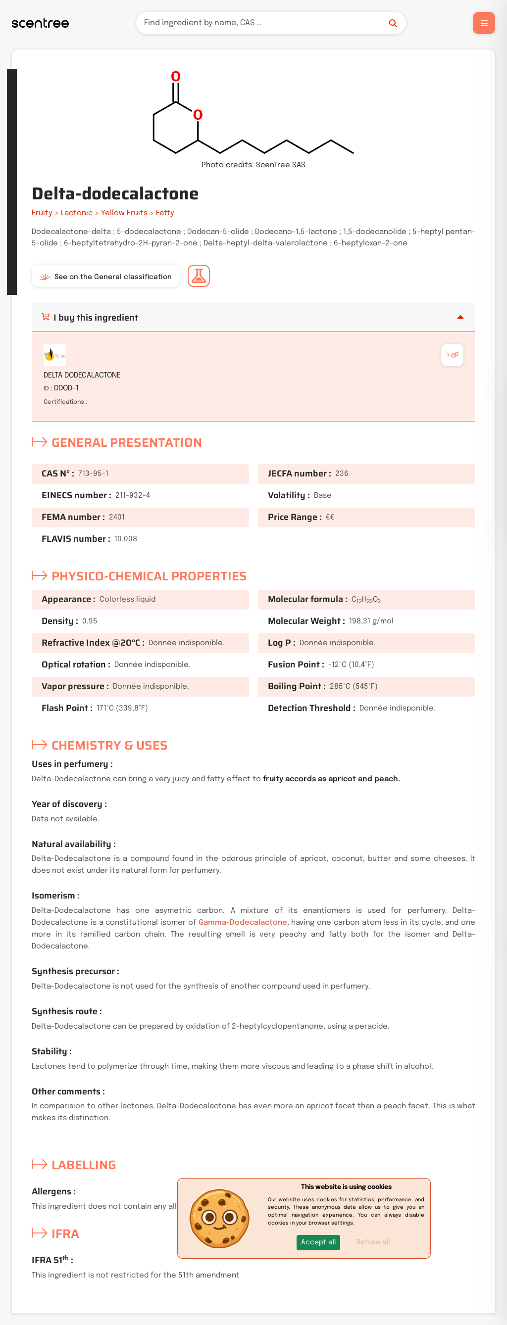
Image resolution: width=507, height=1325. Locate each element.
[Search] (271, 23)
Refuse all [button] (373, 1242)
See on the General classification (106, 277)
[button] (318, 1242)
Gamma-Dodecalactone (243, 923)
